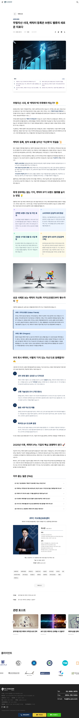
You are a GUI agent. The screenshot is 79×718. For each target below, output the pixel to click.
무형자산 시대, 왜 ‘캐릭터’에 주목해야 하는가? (26, 81)
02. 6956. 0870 (41, 560)
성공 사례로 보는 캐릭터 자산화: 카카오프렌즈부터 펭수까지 (53, 84)
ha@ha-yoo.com (41, 563)
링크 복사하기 (34, 32)
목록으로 (39, 585)
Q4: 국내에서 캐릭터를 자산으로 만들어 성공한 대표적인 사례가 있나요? (39, 498)
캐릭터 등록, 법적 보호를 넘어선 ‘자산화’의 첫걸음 (52, 81)
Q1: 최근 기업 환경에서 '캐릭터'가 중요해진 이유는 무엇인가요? (39, 483)
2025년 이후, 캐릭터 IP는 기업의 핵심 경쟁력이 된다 (53, 87)
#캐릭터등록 (16, 19)
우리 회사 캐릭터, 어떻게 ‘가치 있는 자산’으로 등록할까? (27, 88)
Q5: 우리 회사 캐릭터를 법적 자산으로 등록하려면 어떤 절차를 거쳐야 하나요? (39, 503)
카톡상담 (39, 715)
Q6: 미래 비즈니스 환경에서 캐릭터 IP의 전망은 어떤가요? (39, 509)
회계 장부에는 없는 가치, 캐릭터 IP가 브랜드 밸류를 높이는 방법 (27, 84)
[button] (66, 622)
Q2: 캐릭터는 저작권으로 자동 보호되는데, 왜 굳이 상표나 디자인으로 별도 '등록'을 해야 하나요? (39, 488)
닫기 (63, 78)
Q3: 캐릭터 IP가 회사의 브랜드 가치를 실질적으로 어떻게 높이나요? (39, 493)
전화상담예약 (25, 715)
